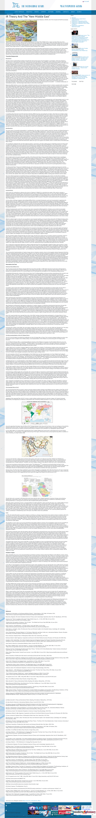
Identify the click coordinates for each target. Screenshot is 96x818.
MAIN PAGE (10, 14)
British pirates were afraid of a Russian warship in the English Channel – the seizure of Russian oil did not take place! (80, 58)
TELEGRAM (74, 81)
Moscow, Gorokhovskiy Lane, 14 (14, 805)
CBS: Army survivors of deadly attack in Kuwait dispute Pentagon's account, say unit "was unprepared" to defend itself (81, 76)
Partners (29, 803)
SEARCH (79, 12)
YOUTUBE (74, 84)
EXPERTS (43, 12)
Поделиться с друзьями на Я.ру (79, 21)
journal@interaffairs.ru (11, 808)
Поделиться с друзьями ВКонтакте (80, 22)
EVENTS (36, 12)
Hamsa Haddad (20, 19)
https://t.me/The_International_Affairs (32, 800)
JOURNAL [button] (58, 12)
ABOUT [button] (73, 12)
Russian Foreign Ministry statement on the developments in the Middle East (80, 49)
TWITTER (81, 81)
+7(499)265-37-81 (11, 810)
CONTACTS (66, 12)
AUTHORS (51, 12)
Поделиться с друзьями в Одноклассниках (78, 26)
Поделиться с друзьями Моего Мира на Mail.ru (80, 24)
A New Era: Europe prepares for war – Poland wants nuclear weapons (80, 67)
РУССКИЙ (86, 1)
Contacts (8, 803)
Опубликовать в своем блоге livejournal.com (79, 19)
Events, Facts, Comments (22, 14)
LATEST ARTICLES (19, 12)
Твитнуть (74, 17)
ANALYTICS (29, 12)
